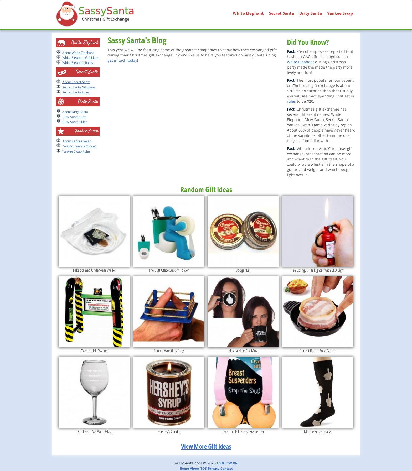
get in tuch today (122, 60)
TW (229, 463)
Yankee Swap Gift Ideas (79, 146)
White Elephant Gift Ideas (80, 57)
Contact (226, 468)
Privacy (213, 468)
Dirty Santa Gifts (74, 116)
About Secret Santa (76, 82)
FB (219, 463)
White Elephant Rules (77, 62)
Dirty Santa (310, 13)
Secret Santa (281, 13)
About (194, 468)
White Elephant (248, 13)
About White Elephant (78, 52)
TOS (203, 468)
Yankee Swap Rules (76, 151)
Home (184, 468)
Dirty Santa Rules (74, 121)
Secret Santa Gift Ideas (79, 87)
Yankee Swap (340, 13)
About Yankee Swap (76, 141)
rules (291, 101)
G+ (224, 463)
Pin (235, 463)
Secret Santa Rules (76, 92)
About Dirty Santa (75, 111)
